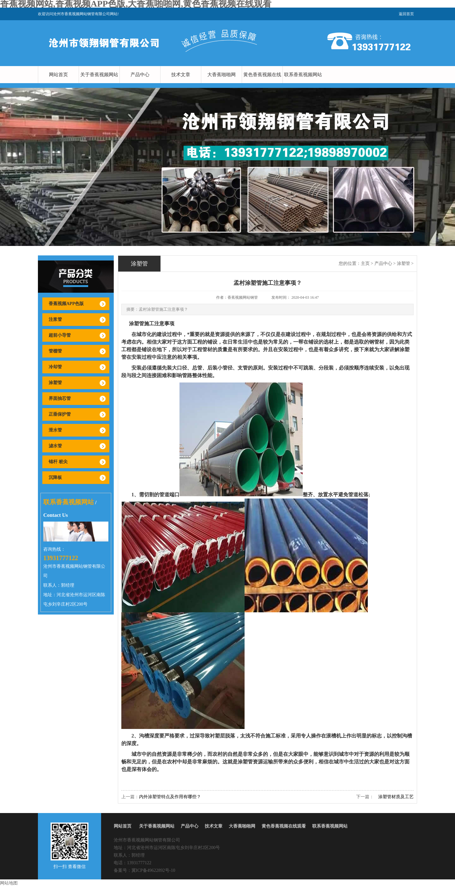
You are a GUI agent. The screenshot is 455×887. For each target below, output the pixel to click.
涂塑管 (55, 382)
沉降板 (55, 477)
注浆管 (55, 319)
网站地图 (9, 883)
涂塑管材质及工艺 (394, 796)
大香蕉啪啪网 (221, 74)
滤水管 (55, 446)
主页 (365, 263)
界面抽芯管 (60, 398)
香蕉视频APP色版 (66, 303)
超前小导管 (60, 335)
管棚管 (55, 351)
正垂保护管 (60, 414)
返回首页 (406, 14)
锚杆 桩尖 (58, 461)
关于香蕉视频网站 (99, 74)
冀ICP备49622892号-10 (153, 870)
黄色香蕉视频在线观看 (262, 83)
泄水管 (55, 430)
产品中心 (139, 74)
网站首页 (58, 74)
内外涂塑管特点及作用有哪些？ (170, 796)
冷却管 (55, 366)
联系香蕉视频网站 (303, 74)
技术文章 (180, 74)
